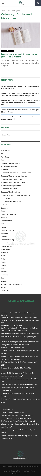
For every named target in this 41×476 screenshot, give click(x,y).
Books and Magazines (7, 50)
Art (2, 154)
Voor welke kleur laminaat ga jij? (12, 376)
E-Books (4, 205)
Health (3, 227)
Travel (3, 288)
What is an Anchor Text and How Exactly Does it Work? (19, 318)
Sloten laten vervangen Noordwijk (12, 348)
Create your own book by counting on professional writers (19, 55)
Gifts (2, 224)
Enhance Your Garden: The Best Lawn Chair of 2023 (19, 385)
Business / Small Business (10, 192)
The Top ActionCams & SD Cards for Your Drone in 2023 (20, 334)
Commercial (5, 198)
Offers (3, 265)
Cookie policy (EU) (14, 471)
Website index (16, 474)
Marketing (4, 252)
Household (5, 233)
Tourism (4, 281)
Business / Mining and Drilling (12, 185)
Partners (33, 471)
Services (4, 272)
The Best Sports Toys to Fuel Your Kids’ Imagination (18, 421)
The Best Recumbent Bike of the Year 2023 (16, 368)
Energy (3, 211)
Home (5, 471)
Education (4, 208)
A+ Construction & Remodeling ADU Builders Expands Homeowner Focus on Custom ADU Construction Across (20, 103)
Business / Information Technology (13, 179)
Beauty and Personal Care (10, 163)
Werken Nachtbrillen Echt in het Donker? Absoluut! (18, 373)
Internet (4, 237)
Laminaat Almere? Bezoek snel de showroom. (17, 415)
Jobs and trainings (8, 240)
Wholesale (5, 291)
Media (3, 256)
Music (3, 262)
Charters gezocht (7, 409)
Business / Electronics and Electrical (14, 176)
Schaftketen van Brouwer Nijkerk (12, 412)
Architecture (5, 150)
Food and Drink (6, 221)
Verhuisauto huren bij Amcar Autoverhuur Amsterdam (20, 342)
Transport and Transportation (11, 284)
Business (4, 170)
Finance (4, 217)
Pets (2, 268)
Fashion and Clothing (8, 214)
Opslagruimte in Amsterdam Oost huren (15, 345)
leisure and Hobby (7, 246)
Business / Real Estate (9, 189)
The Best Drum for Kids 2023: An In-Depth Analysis (18, 337)
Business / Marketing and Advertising (14, 182)
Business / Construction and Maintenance (16, 173)
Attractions (5, 157)
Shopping (4, 275)
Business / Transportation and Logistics (15, 195)
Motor (3, 259)
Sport (3, 278)
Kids (2, 243)
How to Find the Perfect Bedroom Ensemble (16, 418)
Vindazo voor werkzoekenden (11, 325)
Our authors (25, 471)
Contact (25, 474)
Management (5, 249)
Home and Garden (7, 230)
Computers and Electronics (11, 201)
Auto (2, 160)
